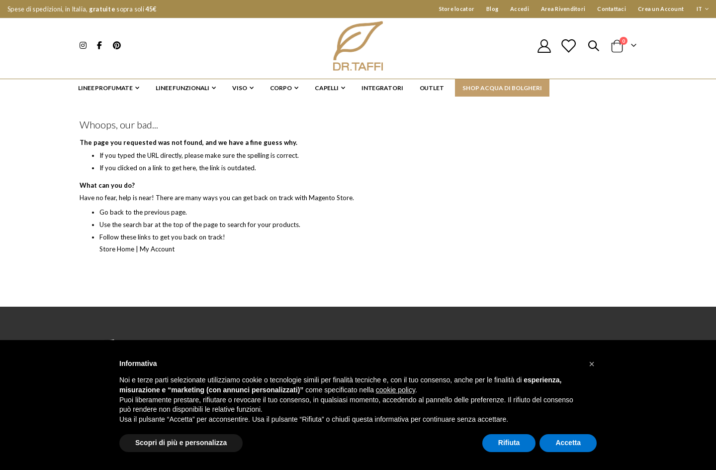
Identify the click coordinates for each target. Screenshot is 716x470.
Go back (112, 217)
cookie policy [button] (395, 390)
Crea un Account (661, 8)
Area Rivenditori (563, 8)
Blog (492, 8)
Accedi (519, 8)
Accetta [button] (568, 443)
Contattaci (611, 8)
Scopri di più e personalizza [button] (181, 443)
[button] (592, 364)
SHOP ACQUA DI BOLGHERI (502, 88)
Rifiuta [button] (509, 443)
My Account (161, 253)
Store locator (457, 8)
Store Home (118, 253)
